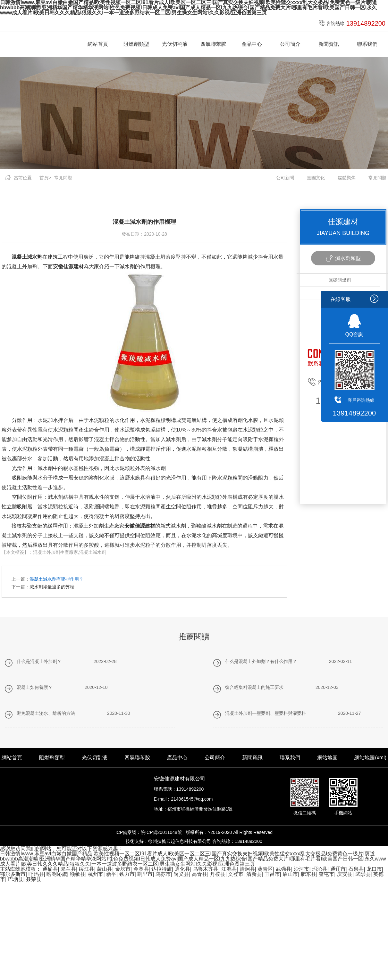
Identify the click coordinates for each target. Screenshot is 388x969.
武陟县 (363, 874)
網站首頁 (98, 44)
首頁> (45, 177)
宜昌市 (272, 874)
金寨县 (141, 869)
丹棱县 (217, 874)
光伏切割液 (175, 44)
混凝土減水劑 (27, 257)
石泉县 (356, 869)
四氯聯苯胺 (213, 44)
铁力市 (127, 874)
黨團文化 (316, 177)
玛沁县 (319, 869)
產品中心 (251, 44)
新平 (111, 874)
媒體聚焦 (347, 177)
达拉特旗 (161, 869)
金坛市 (123, 869)
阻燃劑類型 (136, 44)
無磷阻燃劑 (340, 280)
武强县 (283, 869)
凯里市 (145, 874)
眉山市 (290, 874)
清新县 (254, 874)
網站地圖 (327, 757)
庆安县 (344, 874)
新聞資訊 (328, 44)
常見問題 (63, 177)
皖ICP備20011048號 (161, 832)
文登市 (235, 874)
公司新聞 (285, 177)
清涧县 (247, 869)
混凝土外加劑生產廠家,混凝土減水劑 (69, 552)
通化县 (182, 869)
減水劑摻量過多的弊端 (52, 586)
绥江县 (86, 869)
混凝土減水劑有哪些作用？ (56, 579)
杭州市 (95, 874)
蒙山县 (104, 869)
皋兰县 (68, 869)
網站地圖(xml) (370, 757)
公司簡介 (290, 44)
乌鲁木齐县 (205, 869)
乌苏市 (163, 874)
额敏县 (77, 874)
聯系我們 (367, 44)
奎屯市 (326, 874)
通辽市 (338, 869)
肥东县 (308, 874)
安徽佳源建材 (68, 266)
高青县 (199, 874)
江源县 (229, 869)
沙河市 (301, 869)
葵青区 (265, 869)
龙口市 (374, 869)
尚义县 (181, 874)
